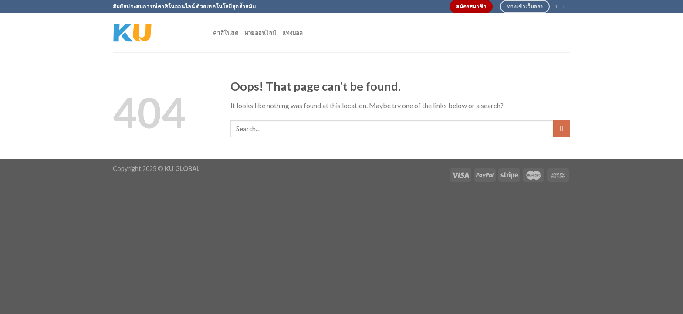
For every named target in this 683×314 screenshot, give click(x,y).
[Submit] (561, 128)
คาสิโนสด (225, 32)
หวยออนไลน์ (260, 32)
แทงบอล (292, 32)
